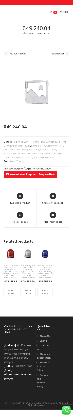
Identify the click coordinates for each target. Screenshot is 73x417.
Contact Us (43, 347)
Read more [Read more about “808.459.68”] (28, 292)
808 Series (8, 265)
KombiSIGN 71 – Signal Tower (24, 149)
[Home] (24, 33)
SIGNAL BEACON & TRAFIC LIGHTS (10, 275)
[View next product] (67, 53)
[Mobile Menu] (63, 12)
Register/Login (22, 168)
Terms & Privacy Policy (42, 366)
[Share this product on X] (20, 199)
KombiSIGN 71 (38, 145)
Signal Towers (16, 161)
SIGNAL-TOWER (48, 149)
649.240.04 (43, 33)
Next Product (58, 53)
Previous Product (17, 53)
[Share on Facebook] (52, 199)
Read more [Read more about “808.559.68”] (45, 292)
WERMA (49, 157)
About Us (45, 336)
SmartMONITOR (12, 153)
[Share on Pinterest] (20, 218)
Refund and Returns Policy (42, 380)
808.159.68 (10, 281)
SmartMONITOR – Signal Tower (27, 157)
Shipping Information (43, 355)
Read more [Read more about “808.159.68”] (10, 292)
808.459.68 (28, 281)
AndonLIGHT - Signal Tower (32, 141)
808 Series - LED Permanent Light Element (11, 268)
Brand (43, 340)
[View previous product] (6, 53)
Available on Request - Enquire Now (30, 174)
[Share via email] (53, 218)
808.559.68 (45, 281)
